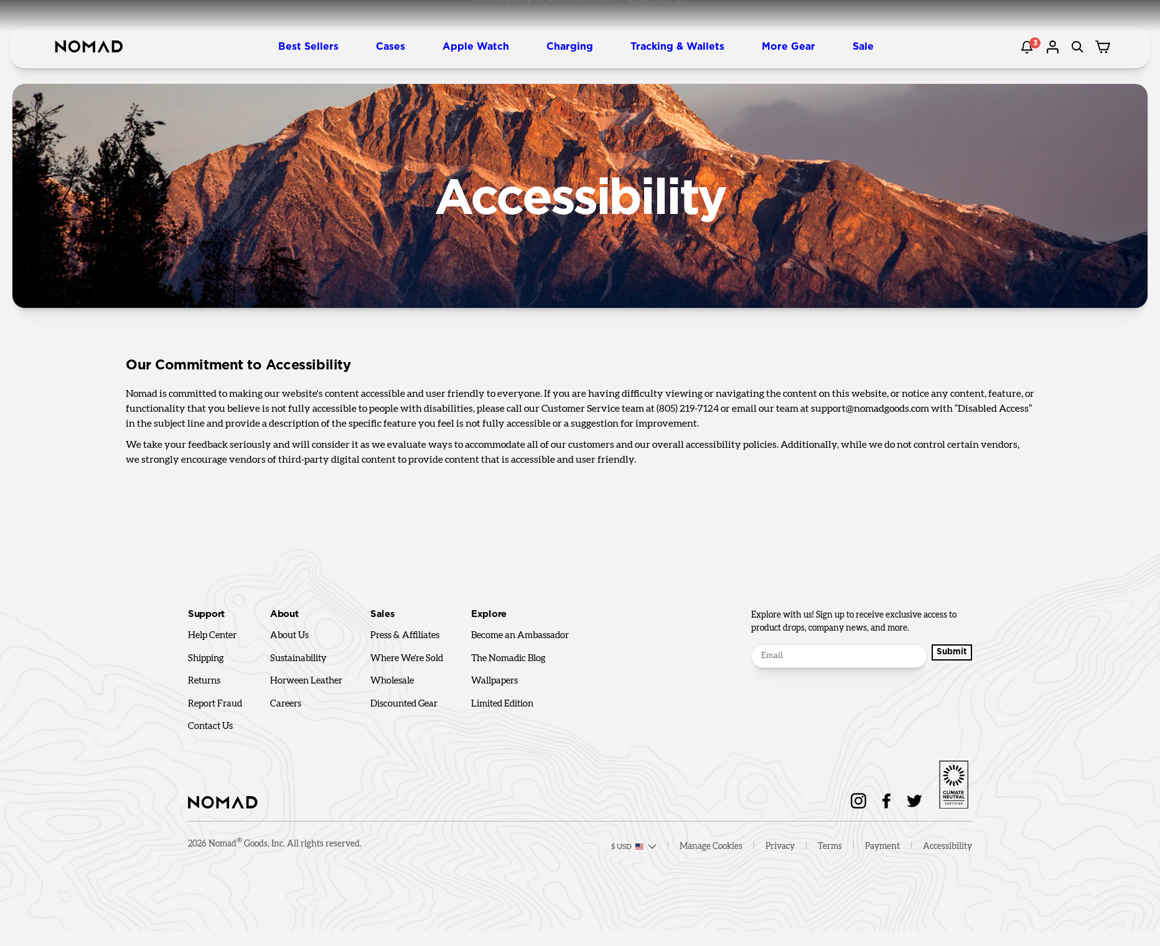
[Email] (834, 656)
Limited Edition (502, 703)
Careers (285, 703)
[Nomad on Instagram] (858, 801)
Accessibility (947, 853)
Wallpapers (494, 680)
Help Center (212, 635)
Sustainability (298, 658)
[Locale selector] (627, 853)
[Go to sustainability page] (953, 782)
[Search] (1079, 47)
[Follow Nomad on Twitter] (914, 801)
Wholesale (392, 680)
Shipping (206, 658)
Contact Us (210, 726)
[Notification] (1029, 46)
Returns (204, 680)
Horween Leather (306, 680)
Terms (830, 853)
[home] (89, 47)
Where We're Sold (406, 658)
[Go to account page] (1054, 47)
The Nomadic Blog (508, 658)
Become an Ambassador (520, 635)
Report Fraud (215, 703)
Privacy (780, 853)
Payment (882, 853)
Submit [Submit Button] (947, 655)
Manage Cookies (711, 853)
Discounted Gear (403, 703)
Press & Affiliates (404, 635)
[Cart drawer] (1104, 47)
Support (206, 614)
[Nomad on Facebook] (886, 801)
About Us (289, 635)
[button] (313, 46)
